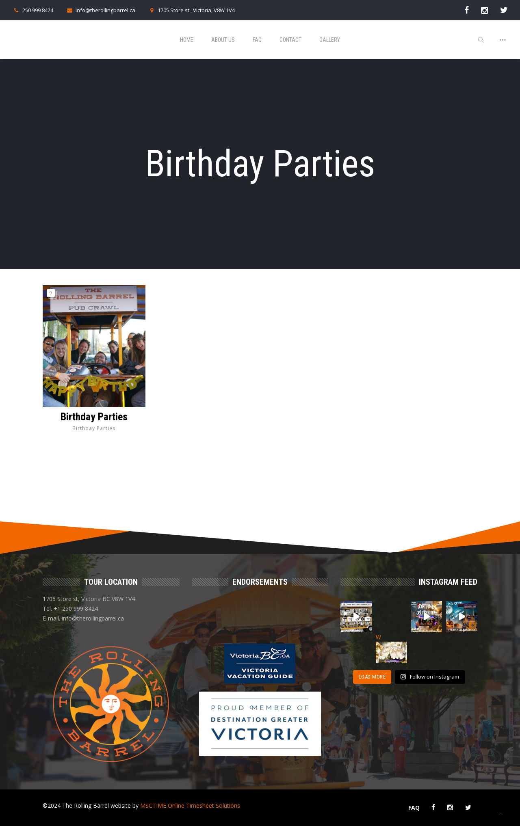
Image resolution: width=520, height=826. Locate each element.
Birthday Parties (94, 417)
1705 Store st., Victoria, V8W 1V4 (191, 10)
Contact (290, 40)
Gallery (329, 40)
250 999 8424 (32, 10)
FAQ (257, 40)
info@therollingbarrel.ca (100, 10)
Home (186, 40)
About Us (223, 40)
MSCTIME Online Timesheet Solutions (190, 805)
